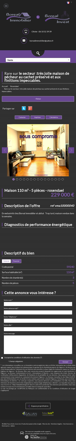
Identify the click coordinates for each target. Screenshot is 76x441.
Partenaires (6, 426)
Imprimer (37, 117)
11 (48, 179)
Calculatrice (54, 117)
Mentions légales (56, 424)
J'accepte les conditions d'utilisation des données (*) (23, 358)
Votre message (9, 334)
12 (52, 179)
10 (45, 179)
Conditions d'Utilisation (60, 388)
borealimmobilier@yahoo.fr (41, 40)
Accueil (5, 86)
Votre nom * (8, 300)
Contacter (22, 117)
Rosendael (14, 86)
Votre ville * (8, 325)
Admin (13, 426)
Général (6, 261)
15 (62, 179)
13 (55, 179)
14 (59, 179)
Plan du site (46, 424)
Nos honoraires (68, 424)
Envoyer (65, 362)
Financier (16, 261)
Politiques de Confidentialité (37, 388)
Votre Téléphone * (10, 317)
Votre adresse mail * (11, 308)
